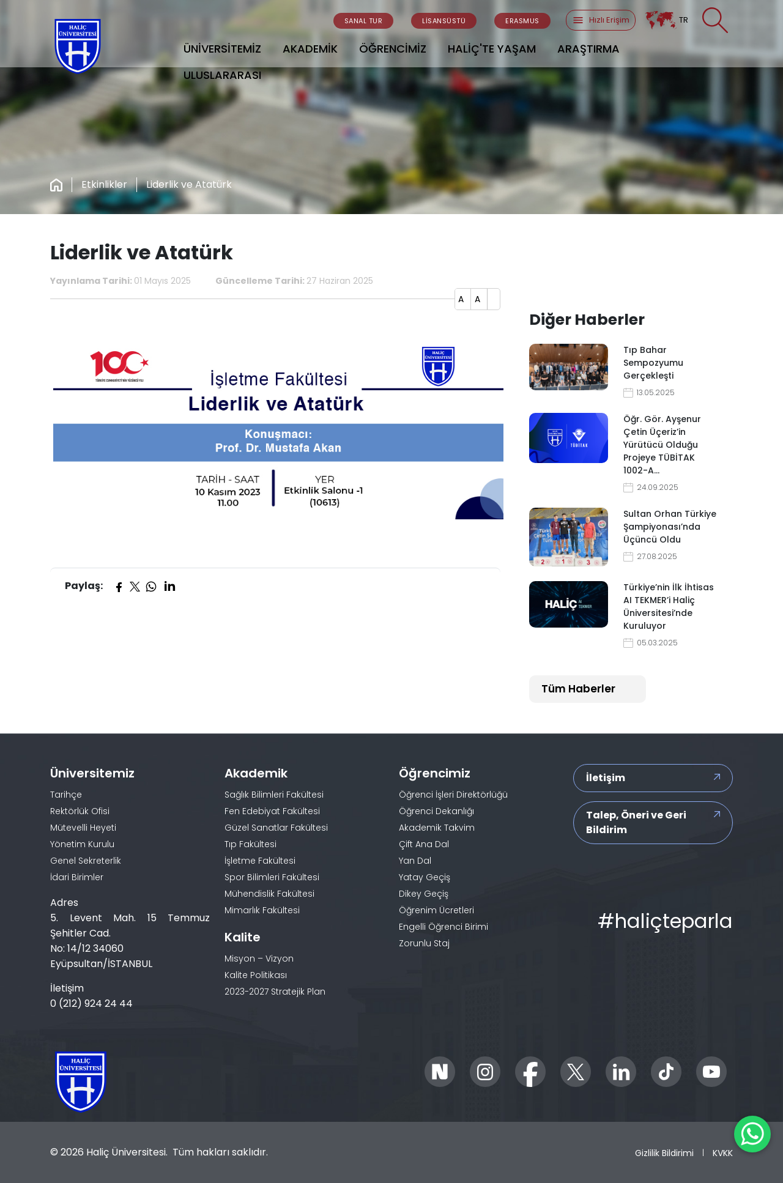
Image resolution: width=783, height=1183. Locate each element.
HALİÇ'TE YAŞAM (492, 48)
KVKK (723, 1153)
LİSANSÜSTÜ (444, 21)
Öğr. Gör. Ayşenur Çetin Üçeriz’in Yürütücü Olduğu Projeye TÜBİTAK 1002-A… (662, 445)
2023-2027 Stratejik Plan (275, 991)
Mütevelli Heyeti (83, 827)
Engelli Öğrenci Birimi (443, 927)
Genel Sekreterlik (85, 861)
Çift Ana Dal (424, 844)
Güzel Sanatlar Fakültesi (276, 827)
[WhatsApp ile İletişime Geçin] (752, 1134)
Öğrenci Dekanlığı (436, 811)
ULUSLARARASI (222, 75)
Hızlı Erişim (600, 20)
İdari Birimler (76, 877)
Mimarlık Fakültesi (262, 910)
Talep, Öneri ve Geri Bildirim (636, 822)
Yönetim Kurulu (82, 844)
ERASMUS (522, 21)
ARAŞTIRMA (588, 48)
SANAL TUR (363, 21)
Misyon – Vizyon (259, 958)
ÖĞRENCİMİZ (392, 48)
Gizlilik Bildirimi (664, 1153)
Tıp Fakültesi (250, 844)
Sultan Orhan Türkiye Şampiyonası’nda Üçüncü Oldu (669, 527)
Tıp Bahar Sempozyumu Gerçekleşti (653, 363)
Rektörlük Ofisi (79, 811)
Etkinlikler (104, 184)
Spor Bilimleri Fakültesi (272, 877)
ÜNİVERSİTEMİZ (222, 48)
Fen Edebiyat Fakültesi (272, 811)
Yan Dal (415, 861)
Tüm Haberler (578, 688)
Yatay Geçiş (424, 877)
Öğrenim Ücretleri (436, 910)
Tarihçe (66, 794)
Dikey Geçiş (423, 894)
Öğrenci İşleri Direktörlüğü (453, 794)
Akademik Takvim (437, 827)
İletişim (605, 778)
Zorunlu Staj (424, 943)
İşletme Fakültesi (260, 861)
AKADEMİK (310, 48)
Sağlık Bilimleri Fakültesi (274, 794)
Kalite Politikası (256, 975)
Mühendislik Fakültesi (269, 894)
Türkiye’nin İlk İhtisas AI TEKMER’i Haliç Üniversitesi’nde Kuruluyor (668, 606)
